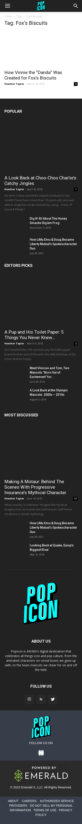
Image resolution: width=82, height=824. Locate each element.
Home (8, 16)
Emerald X (28, 787)
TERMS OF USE (44, 810)
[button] (76, 6)
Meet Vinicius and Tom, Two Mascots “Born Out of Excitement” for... (49, 372)
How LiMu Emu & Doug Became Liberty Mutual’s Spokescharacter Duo (53, 244)
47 (75, 498)
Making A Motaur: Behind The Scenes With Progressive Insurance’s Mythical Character (35, 487)
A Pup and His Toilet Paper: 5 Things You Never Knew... (34, 334)
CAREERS (29, 801)
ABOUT (13, 801)
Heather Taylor (14, 83)
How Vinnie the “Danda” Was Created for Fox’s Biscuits (33, 75)
